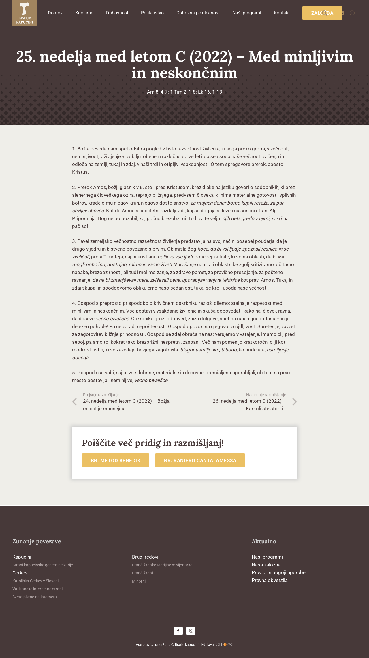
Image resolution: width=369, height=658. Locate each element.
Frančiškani (142, 573)
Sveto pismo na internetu (34, 597)
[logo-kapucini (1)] (24, 13)
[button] (324, 13)
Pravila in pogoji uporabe (279, 572)
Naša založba (266, 565)
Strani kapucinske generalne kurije (42, 565)
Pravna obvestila (270, 580)
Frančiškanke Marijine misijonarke (162, 565)
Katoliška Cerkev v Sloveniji (36, 580)
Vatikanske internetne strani (37, 589)
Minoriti (139, 581)
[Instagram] (352, 13)
